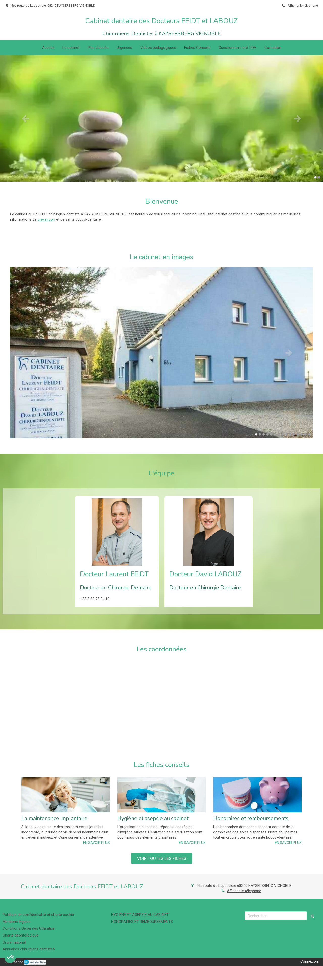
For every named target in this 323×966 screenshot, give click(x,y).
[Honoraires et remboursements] (257, 794)
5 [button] (271, 434)
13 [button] (301, 434)
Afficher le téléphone (303, 5)
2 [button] (319, 177)
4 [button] (267, 434)
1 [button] (315, 177)
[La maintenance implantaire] (65, 794)
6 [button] (275, 434)
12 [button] (298, 434)
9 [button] (286, 434)
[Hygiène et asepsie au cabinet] (161, 794)
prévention (46, 219)
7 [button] (279, 434)
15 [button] (309, 434)
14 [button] (305, 434)
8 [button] (282, 434)
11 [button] (294, 434)
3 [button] (263, 434)
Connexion (309, 961)
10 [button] (290, 434)
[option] (161, 118)
